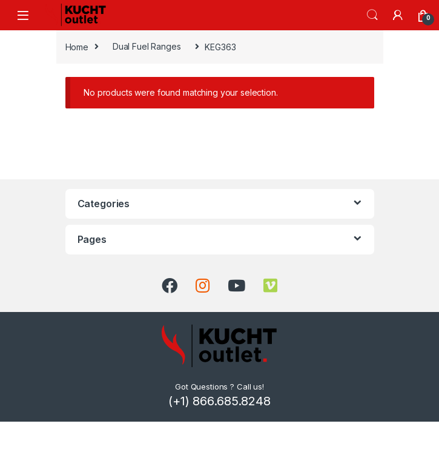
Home (76, 46)
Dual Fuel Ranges (147, 46)
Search (372, 15)
